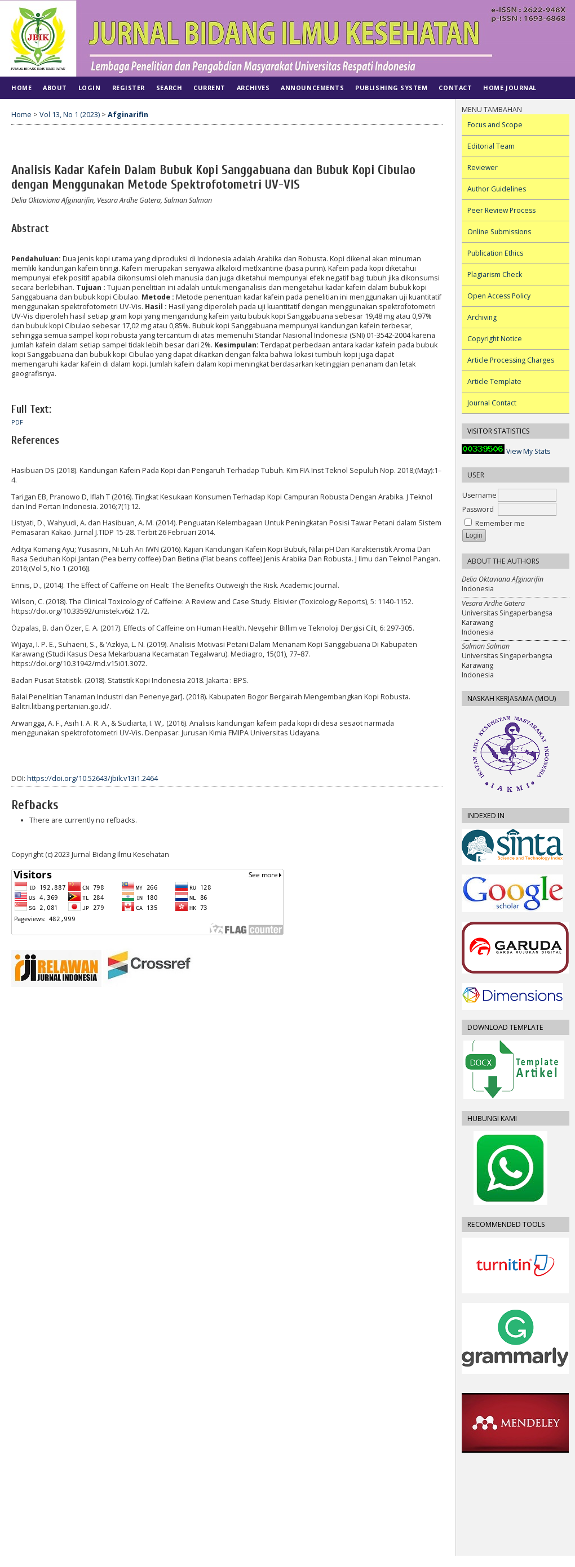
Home (21, 87)
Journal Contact (491, 403)
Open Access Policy (498, 296)
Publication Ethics (495, 253)
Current (209, 87)
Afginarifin (128, 114)
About (55, 87)
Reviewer (482, 167)
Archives (253, 87)
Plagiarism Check (494, 274)
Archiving (482, 317)
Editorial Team (491, 146)
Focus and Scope (495, 125)
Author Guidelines (496, 189)
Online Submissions (499, 231)
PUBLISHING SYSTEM (391, 87)
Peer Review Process (501, 210)
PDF (17, 422)
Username (479, 495)
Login (89, 87)
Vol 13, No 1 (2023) (69, 114)
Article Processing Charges (510, 360)
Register (128, 87)
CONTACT (455, 87)
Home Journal (509, 87)
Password (478, 509)
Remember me (500, 523)
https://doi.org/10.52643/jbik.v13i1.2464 (92, 778)
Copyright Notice (494, 338)
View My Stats (528, 451)
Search (169, 87)
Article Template (494, 381)
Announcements (312, 87)
